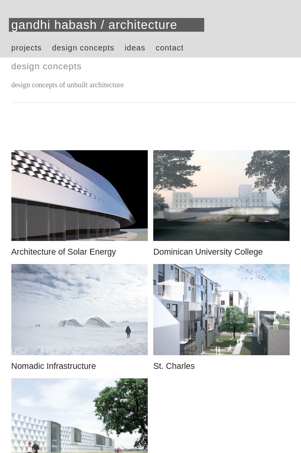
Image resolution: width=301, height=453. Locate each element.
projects (26, 47)
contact (169, 47)
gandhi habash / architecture (94, 25)
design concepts (83, 47)
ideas (135, 47)
